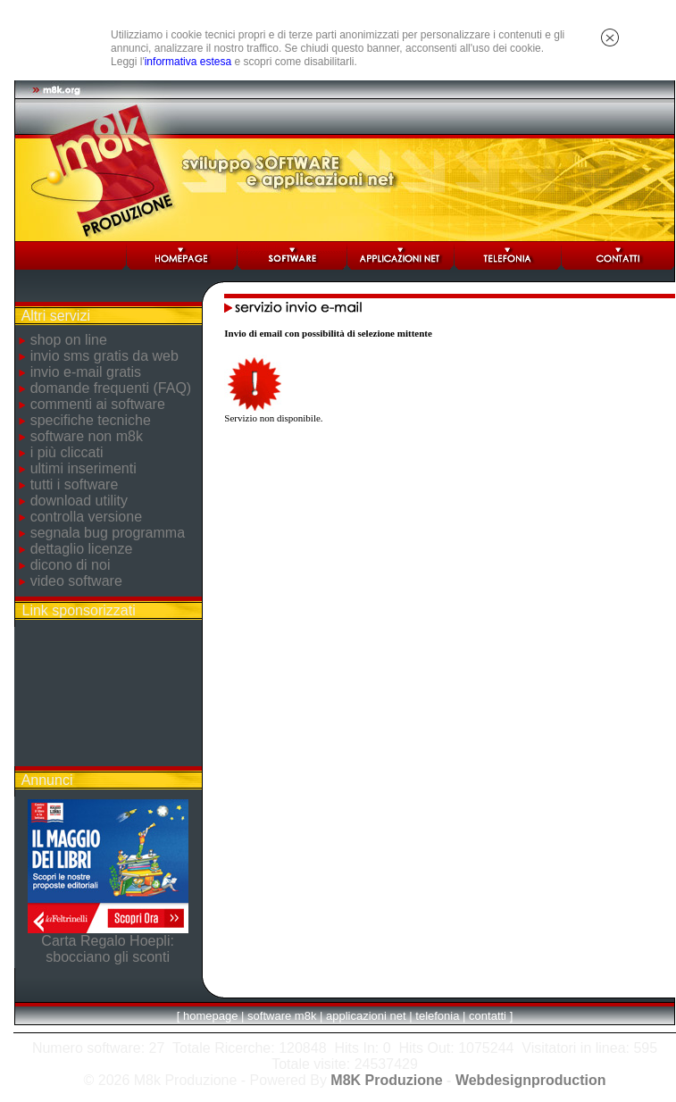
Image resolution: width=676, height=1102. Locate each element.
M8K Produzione (386, 1080)
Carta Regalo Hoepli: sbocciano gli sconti (107, 948)
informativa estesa (188, 61)
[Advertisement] (108, 697)
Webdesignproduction (530, 1080)
